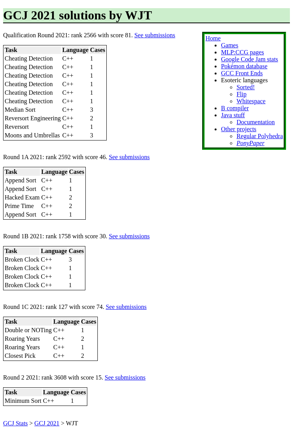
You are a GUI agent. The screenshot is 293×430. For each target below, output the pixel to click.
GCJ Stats (15, 423)
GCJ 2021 (47, 423)
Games (229, 45)
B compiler (235, 108)
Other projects (238, 129)
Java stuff (232, 115)
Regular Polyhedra (259, 136)
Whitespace (250, 101)
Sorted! (245, 87)
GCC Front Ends (242, 73)
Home (212, 38)
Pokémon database (244, 66)
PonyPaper (250, 143)
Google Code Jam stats (249, 59)
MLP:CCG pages (242, 52)
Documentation (255, 122)
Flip (241, 94)
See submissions (154, 35)
